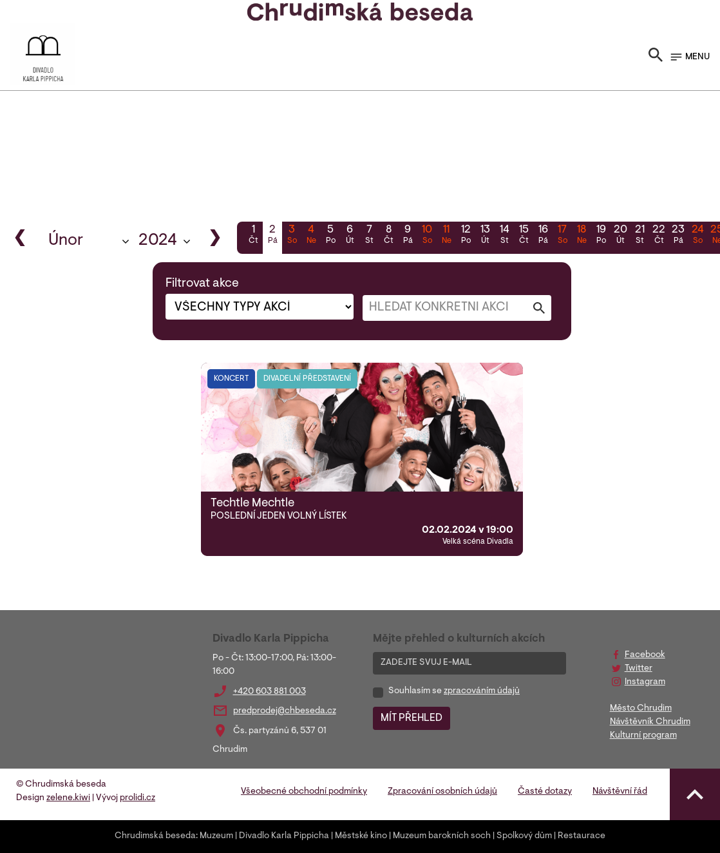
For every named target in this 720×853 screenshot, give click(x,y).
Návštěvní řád (619, 791)
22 (658, 236)
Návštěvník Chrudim (650, 722)
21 (639, 236)
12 (465, 236)
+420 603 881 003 (269, 691)
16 (543, 236)
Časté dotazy (545, 791)
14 (504, 236)
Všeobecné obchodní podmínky (304, 791)
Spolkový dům (524, 836)
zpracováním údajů (482, 691)
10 (427, 236)
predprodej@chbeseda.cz (284, 711)
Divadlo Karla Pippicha (284, 836)
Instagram (645, 682)
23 (678, 236)
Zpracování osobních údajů (442, 791)
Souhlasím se (454, 691)
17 (562, 236)
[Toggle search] (655, 57)
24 (697, 236)
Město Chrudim (641, 708)
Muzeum (216, 836)
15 (523, 236)
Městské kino (361, 836)
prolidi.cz (137, 798)
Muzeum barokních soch (442, 836)
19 (601, 236)
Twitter (638, 668)
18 (581, 236)
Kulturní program (643, 735)
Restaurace (581, 836)
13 (485, 236)
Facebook (645, 655)
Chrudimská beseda (155, 836)
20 (620, 236)
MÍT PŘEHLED (411, 718)
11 (446, 236)
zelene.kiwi (68, 798)
